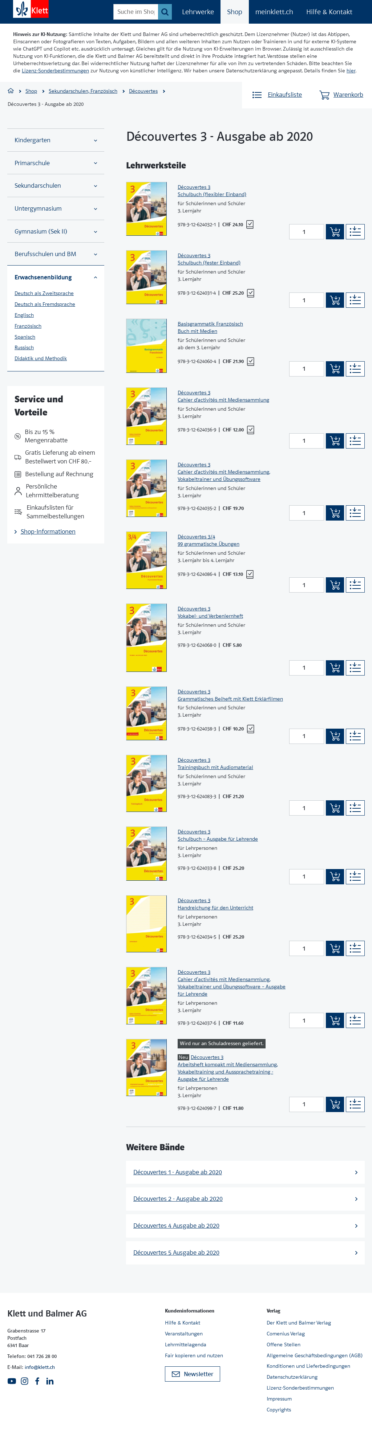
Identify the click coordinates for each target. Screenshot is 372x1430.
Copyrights (279, 1409)
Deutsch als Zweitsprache (44, 293)
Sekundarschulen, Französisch (83, 91)
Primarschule (56, 163)
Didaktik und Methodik (41, 358)
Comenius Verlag (286, 1333)
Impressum (279, 1398)
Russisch (24, 347)
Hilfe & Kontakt (329, 11)
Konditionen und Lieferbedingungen (308, 1366)
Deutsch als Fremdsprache (45, 304)
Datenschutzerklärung (292, 1377)
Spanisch (25, 337)
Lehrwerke (198, 11)
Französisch (28, 326)
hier (351, 70)
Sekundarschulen (56, 186)
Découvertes (143, 91)
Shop (234, 11)
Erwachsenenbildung (56, 277)
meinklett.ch (274, 11)
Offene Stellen (283, 1344)
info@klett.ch (40, 1367)
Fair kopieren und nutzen (194, 1355)
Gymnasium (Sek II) (56, 231)
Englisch (24, 315)
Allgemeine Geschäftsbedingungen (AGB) (315, 1355)
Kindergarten (56, 140)
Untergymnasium (56, 208)
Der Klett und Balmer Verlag (299, 1322)
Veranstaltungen (184, 1333)
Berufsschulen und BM (56, 254)
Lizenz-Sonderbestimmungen (55, 70)
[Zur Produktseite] (146, 209)
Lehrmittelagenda (185, 1344)
